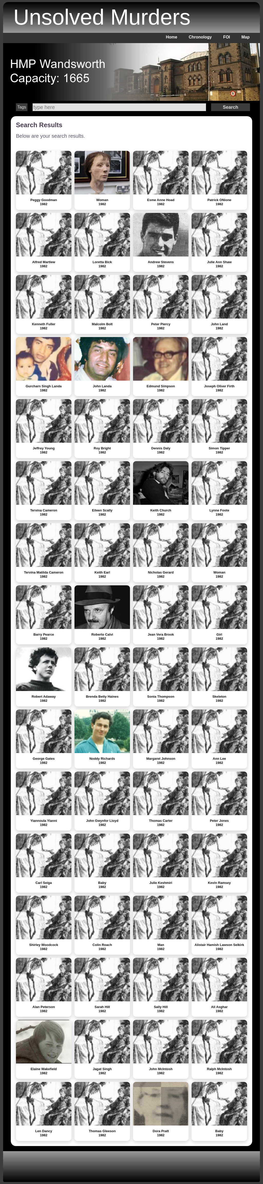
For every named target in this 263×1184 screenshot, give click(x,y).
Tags (21, 107)
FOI (226, 37)
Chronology (200, 37)
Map (245, 37)
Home (171, 37)
